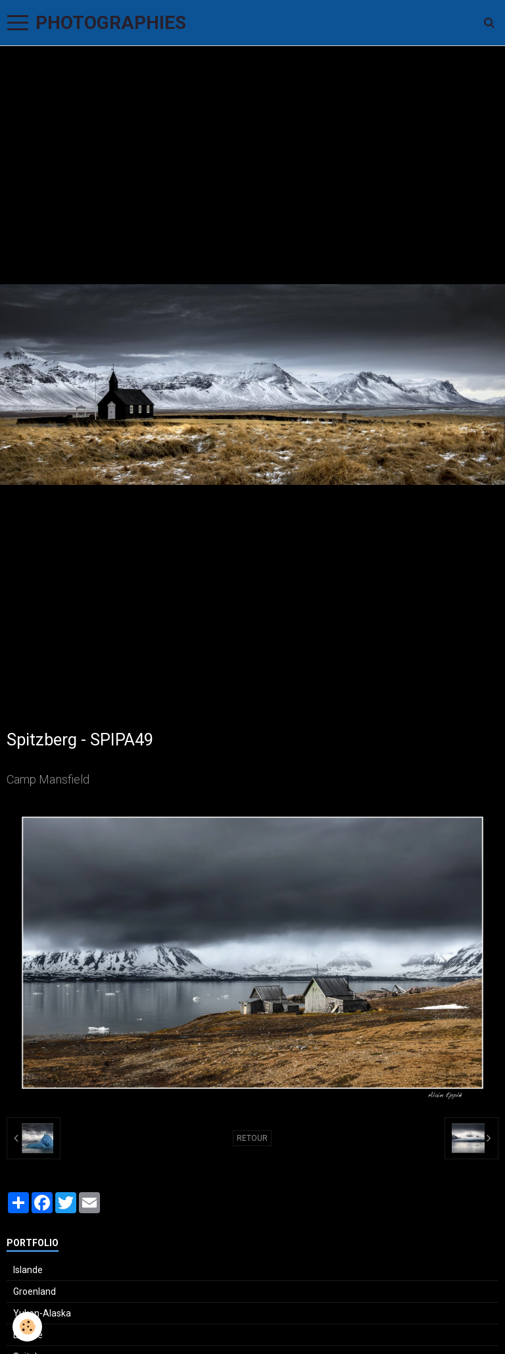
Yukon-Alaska (42, 1313)
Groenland (34, 1291)
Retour (252, 1138)
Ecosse (28, 1335)
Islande (28, 1270)
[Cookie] (28, 1326)
